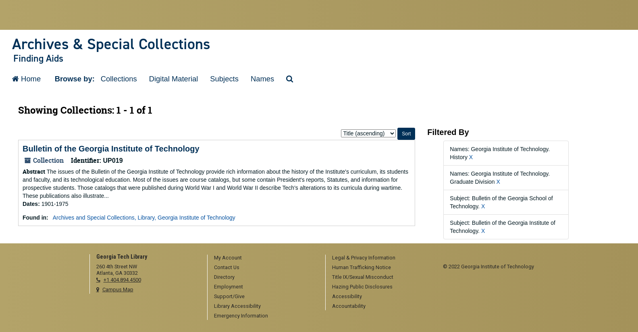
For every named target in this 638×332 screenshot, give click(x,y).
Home (26, 79)
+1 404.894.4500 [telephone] (122, 280)
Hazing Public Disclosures (362, 287)
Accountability (349, 306)
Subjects (224, 79)
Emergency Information (241, 316)
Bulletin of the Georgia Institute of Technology (111, 148)
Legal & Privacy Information (363, 258)
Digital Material (173, 79)
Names (262, 79)
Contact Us (226, 267)
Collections (119, 79)
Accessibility (347, 296)
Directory (224, 277)
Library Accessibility (237, 306)
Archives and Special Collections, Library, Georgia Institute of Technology (144, 217)
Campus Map (117, 289)
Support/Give (229, 296)
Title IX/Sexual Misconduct (362, 277)
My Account (228, 258)
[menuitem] (263, 258)
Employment (228, 287)
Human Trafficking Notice (361, 267)
